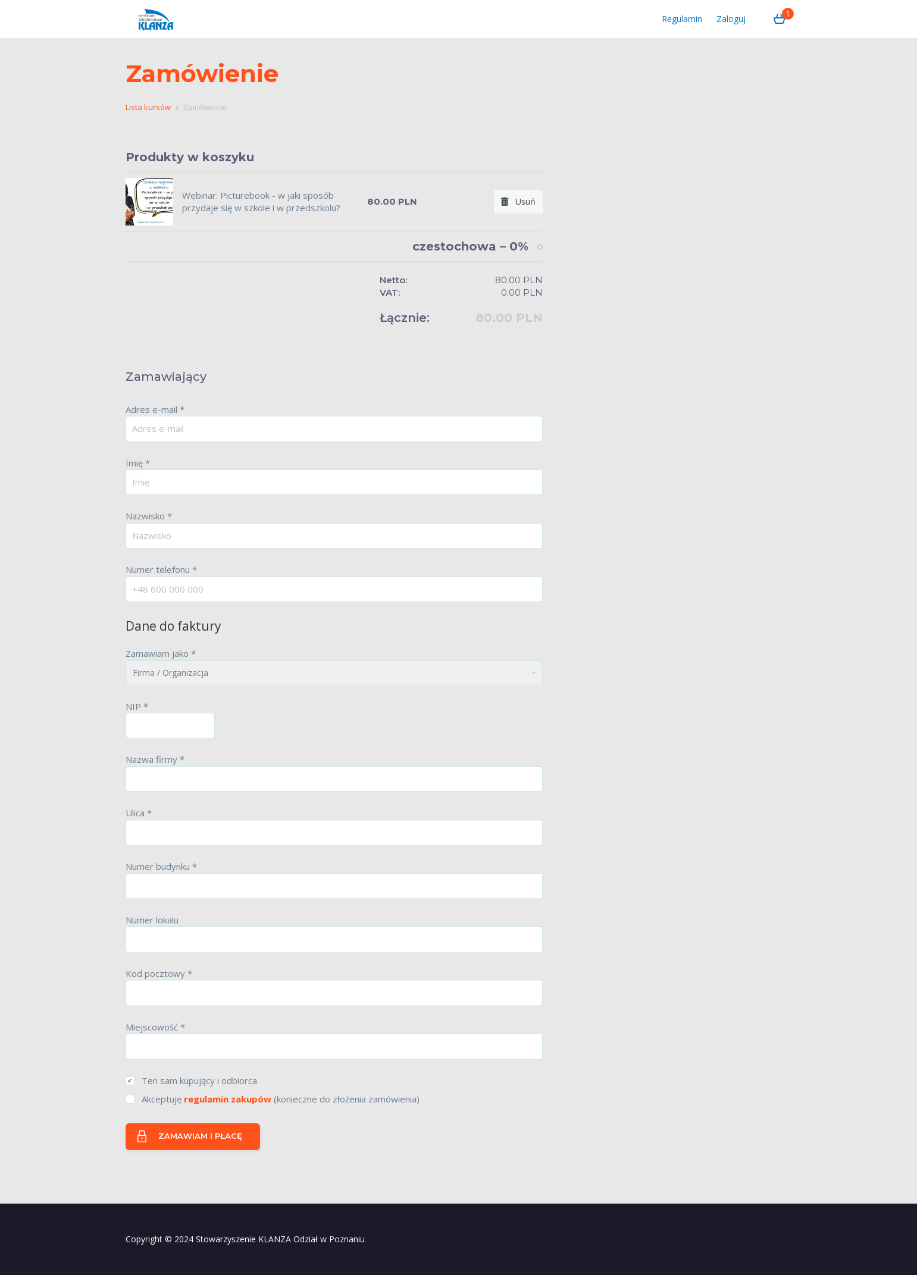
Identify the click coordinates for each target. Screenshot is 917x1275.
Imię (138, 463)
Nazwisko (149, 516)
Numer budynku (161, 866)
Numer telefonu (161, 569)
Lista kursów (148, 107)
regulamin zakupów (227, 1099)
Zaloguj (731, 18)
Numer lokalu (152, 920)
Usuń (518, 201)
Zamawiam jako (161, 653)
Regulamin (682, 18)
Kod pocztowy (159, 973)
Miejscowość (155, 1027)
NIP (137, 706)
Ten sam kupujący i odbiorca (199, 1080)
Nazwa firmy (155, 759)
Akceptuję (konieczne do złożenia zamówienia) (281, 1099)
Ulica (139, 813)
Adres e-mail (155, 409)
